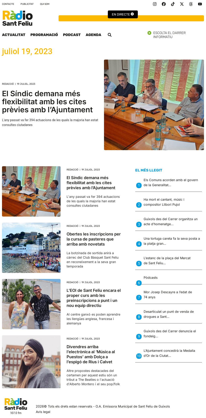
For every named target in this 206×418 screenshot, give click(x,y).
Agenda (93, 35)
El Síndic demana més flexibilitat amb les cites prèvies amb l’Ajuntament (47, 101)
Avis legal (43, 412)
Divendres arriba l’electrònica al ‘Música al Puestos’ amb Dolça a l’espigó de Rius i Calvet (91, 354)
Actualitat (13, 35)
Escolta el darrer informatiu (175, 35)
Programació (44, 35)
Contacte (8, 4)
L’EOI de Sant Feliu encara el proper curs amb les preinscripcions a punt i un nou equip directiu (94, 298)
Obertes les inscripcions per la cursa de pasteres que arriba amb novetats (94, 239)
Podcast (72, 35)
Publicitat (27, 4)
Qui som (44, 4)
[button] (110, 35)
